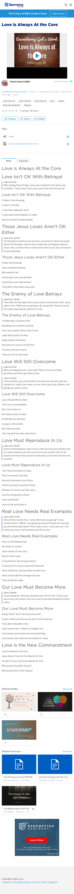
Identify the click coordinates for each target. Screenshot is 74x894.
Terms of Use (40, 882)
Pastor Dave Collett (20, 81)
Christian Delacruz (11, 780)
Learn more (58, 13)
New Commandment (11, 105)
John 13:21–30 (40, 101)
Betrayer (27, 105)
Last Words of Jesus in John (14, 91)
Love (52, 101)
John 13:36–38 (24, 101)
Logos (20, 878)
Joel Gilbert (8, 811)
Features (7, 882)
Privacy (27, 882)
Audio (11, 136)
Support (53, 882)
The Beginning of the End (16, 808)
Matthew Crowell (46, 780)
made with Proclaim (63, 81)
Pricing (17, 882)
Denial (61, 101)
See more (67, 688)
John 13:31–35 (9, 101)
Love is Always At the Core (24, 143)
